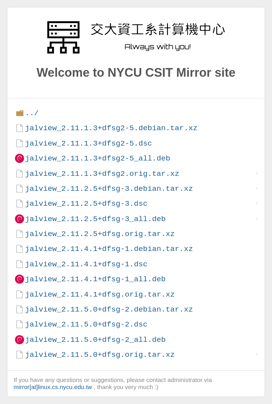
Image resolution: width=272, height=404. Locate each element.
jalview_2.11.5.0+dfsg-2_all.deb (95, 339)
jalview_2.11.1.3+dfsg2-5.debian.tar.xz (111, 128)
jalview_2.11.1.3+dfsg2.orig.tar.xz (102, 173)
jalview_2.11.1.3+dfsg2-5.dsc (88, 143)
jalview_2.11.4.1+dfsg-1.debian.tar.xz (109, 249)
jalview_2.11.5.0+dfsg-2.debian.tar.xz (109, 309)
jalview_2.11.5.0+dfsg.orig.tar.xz (100, 354)
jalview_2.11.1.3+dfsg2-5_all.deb (97, 158)
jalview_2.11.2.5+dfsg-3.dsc (86, 203)
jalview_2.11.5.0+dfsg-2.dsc (86, 324)
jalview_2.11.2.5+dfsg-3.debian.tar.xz (109, 188)
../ (32, 113)
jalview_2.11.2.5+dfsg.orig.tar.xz (100, 234)
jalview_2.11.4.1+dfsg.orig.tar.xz (100, 294)
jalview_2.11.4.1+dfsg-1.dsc (86, 264)
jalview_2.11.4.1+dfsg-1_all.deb (95, 279)
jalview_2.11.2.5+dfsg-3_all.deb (95, 219)
